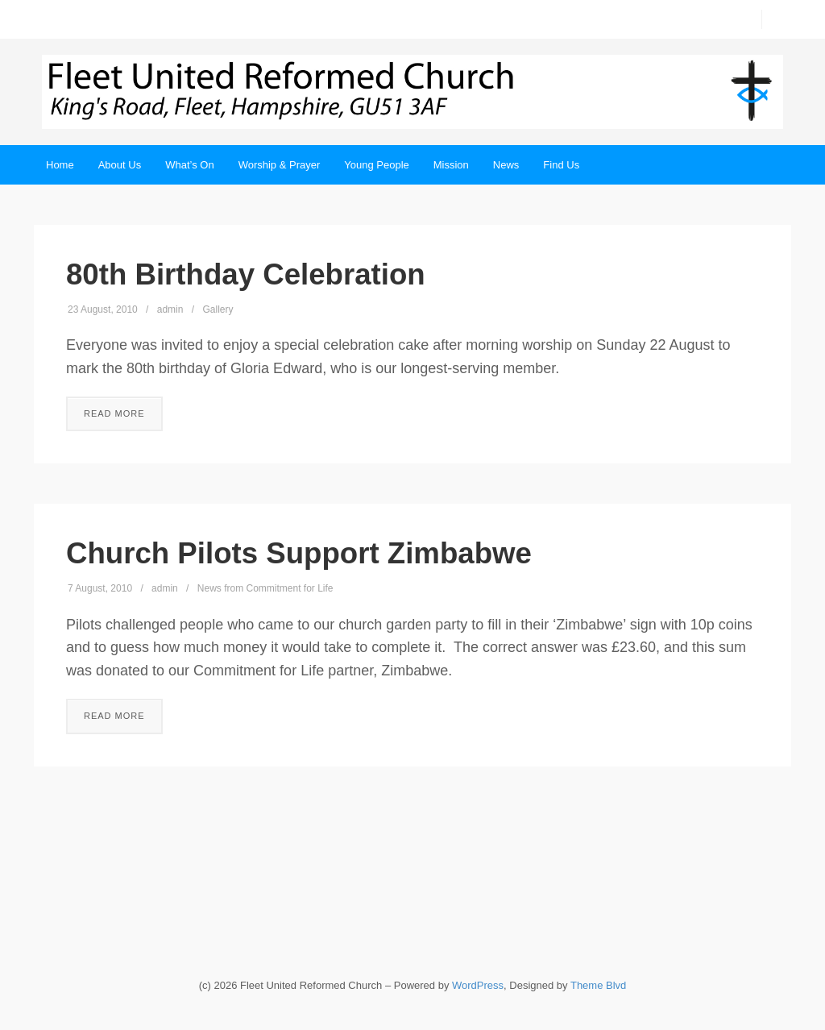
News (506, 165)
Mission (451, 165)
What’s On (189, 165)
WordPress (478, 985)
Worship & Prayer (279, 165)
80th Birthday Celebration (245, 274)
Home (60, 165)
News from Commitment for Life (265, 588)
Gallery (217, 309)
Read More (114, 413)
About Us (119, 165)
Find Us (561, 165)
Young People (376, 165)
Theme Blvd (598, 985)
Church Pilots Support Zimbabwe (299, 553)
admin (170, 309)
